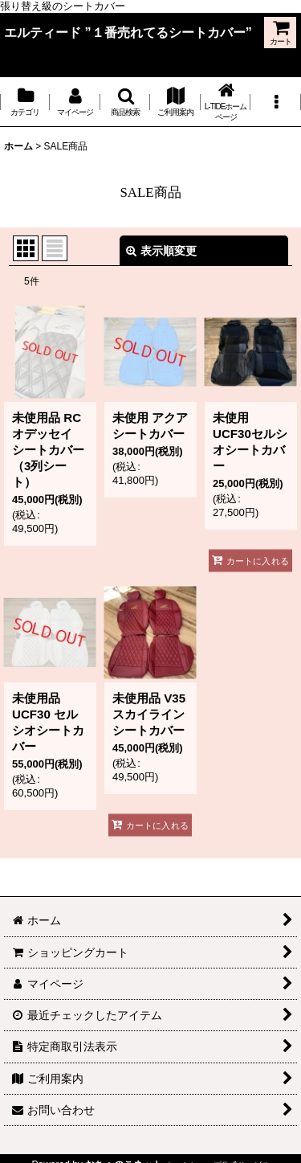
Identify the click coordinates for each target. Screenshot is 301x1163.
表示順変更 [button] (161, 250)
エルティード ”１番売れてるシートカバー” (128, 32)
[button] (125, 101)
